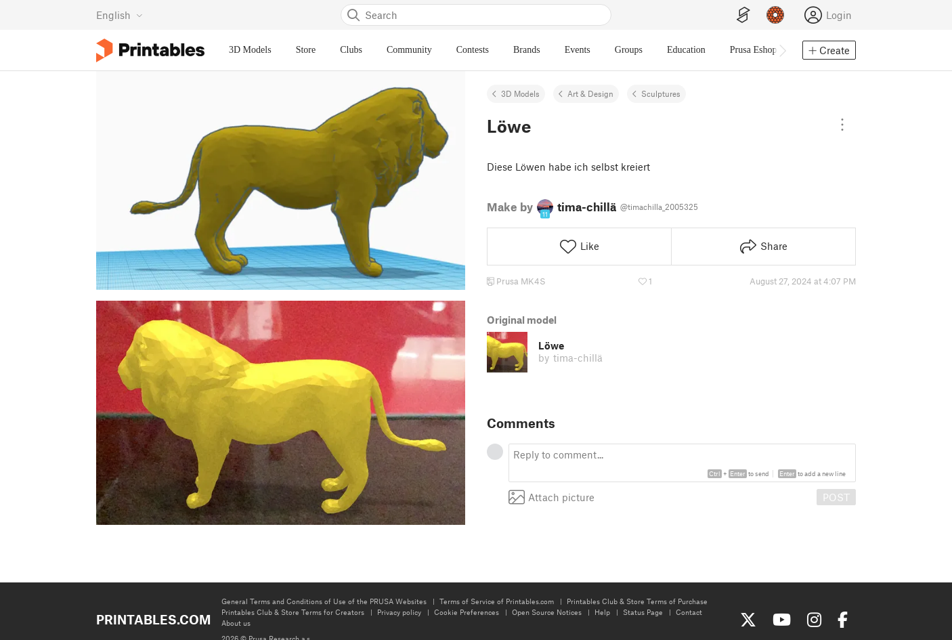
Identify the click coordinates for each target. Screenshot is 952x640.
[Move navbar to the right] (782, 50)
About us (236, 622)
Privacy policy (399, 611)
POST (836, 497)
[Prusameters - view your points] (775, 15)
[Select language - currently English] (119, 15)
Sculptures (660, 93)
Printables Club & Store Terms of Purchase (637, 601)
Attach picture (551, 497)
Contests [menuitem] (472, 50)
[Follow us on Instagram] (814, 619)
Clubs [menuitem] (351, 50)
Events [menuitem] (577, 50)
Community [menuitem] (409, 50)
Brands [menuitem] (526, 50)
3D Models (520, 93)
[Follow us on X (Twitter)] (748, 619)
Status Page (643, 611)
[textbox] (682, 463)
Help (602, 611)
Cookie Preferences (466, 611)
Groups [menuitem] (629, 50)
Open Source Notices (547, 611)
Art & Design (590, 93)
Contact (689, 611)
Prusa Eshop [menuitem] (753, 50)
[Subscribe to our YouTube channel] (781, 619)
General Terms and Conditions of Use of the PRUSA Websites (324, 601)
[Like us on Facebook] (842, 619)
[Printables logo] (150, 50)
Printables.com (153, 619)
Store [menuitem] (306, 50)
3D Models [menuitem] (250, 50)
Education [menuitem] (686, 50)
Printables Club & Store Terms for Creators (292, 611)
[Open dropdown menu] (842, 124)
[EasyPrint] (743, 15)
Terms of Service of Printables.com (496, 601)
